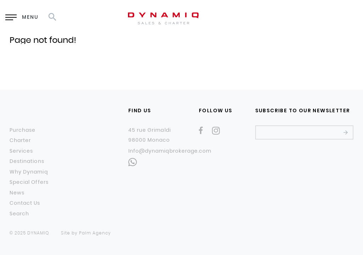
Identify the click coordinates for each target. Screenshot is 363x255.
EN (295, 17)
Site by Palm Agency (86, 233)
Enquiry (247, 18)
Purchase (22, 130)
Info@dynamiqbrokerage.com (169, 151)
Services (21, 151)
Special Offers (29, 182)
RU (313, 17)
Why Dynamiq (29, 172)
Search (19, 214)
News (17, 193)
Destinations (27, 161)
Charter (20, 140)
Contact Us (25, 203)
